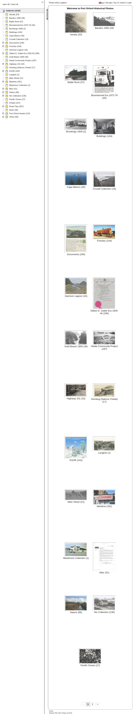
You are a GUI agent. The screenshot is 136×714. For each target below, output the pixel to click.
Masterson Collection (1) (19, 85)
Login (129, 3)
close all (14, 4)
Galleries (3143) (13, 11)
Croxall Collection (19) (18, 39)
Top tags (108, 3)
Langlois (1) (14, 75)
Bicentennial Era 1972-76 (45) (22, 25)
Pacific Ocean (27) (17, 99)
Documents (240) (16, 43)
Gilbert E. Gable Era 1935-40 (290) (24, 53)
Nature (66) (14, 92)
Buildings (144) (15, 32)
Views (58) (13, 117)
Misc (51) (13, 89)
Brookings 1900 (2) (17, 29)
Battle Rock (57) (16, 21)
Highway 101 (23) (16, 64)
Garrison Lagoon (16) (18, 50)
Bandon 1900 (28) (17, 18)
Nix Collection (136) (17, 96)
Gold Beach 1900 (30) (18, 57)
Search (123, 3)
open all (6, 4)
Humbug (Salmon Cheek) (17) (22, 67)
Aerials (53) (14, 14)
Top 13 (116, 3)
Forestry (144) (15, 46)
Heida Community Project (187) (22, 60)
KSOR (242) (14, 71)
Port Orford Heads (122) (19, 113)
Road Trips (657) (16, 106)
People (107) (14, 103)
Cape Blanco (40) (16, 36)
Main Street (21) (16, 78)
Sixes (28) (13, 110)
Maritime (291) (15, 82)
